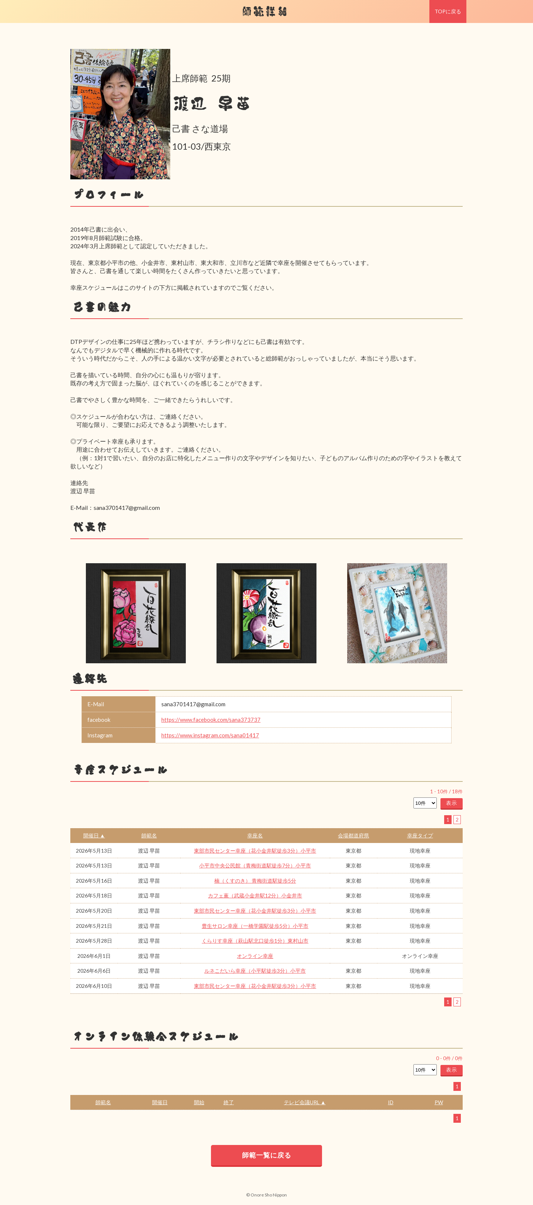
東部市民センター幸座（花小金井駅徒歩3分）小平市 (255, 850)
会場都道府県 (353, 835)
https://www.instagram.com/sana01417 (210, 735)
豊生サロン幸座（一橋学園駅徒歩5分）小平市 (255, 926)
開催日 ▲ (94, 835)
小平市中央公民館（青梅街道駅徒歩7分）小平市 (255, 865)
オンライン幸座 (255, 956)
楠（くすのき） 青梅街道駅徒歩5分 (255, 880)
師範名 (149, 835)
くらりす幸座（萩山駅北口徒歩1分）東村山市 (255, 940)
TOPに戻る (448, 11)
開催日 (160, 1102)
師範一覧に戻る (266, 1155)
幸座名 (255, 835)
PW (439, 1102)
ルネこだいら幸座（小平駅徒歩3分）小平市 (255, 970)
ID (390, 1102)
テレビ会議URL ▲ (305, 1102)
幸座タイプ (420, 835)
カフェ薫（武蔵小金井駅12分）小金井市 (255, 895)
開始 (199, 1102)
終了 (229, 1102)
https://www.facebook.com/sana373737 (211, 719)
